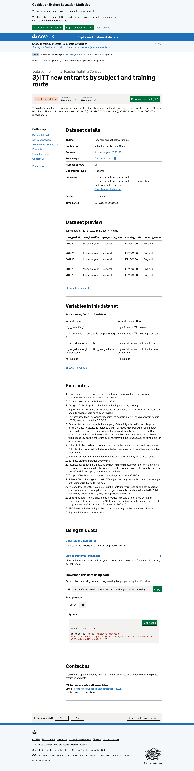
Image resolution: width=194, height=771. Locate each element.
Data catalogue (48, 60)
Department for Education (74, 744)
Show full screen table (78, 288)
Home (35, 60)
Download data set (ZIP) (144, 99)
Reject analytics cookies (79, 27)
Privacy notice (48, 739)
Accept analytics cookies (48, 27)
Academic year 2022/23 (108, 152)
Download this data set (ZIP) (82, 540)
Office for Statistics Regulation (86, 750)
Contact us (38, 158)
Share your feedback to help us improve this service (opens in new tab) (71, 47)
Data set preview (41, 139)
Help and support (111, 739)
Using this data (40, 154)
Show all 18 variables (77, 367)
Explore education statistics (97, 37)
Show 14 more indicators (107, 189)
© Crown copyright (153, 763)
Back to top (38, 166)
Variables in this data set (45, 144)
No (80, 718)
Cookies (36, 739)
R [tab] (83, 604)
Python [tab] (72, 604)
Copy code (150, 622)
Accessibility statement (80, 739)
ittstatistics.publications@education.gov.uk (97, 688)
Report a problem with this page (143, 718)
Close (158, 43)
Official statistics (105, 158)
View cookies (103, 27)
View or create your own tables (83, 555)
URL (68, 589)
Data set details (41, 135)
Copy (157, 589)
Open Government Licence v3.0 (85, 755)
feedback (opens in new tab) (78, 54)
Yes (64, 718)
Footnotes (38, 149)
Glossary (97, 739)
